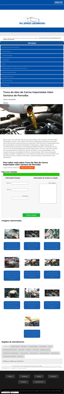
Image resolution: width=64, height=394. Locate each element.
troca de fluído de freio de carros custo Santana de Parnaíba (12, 305)
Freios (4, 64)
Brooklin (24, 346)
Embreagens (5, 59)
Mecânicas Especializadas (9, 72)
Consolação (43, 346)
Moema (28, 350)
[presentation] (17, 205)
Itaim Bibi (21, 350)
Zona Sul (20, 356)
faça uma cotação (27, 167)
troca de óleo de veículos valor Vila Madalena (32, 246)
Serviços (32, 43)
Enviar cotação (31, 215)
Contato (23, 382)
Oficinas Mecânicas (7, 80)
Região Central (44, 350)
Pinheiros (35, 350)
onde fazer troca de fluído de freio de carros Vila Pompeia (52, 246)
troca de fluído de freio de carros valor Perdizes (32, 305)
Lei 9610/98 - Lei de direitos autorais (18, 368)
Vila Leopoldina (44, 353)
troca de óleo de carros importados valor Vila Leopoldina (32, 275)
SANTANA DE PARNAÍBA (10, 353)
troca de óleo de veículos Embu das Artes (52, 275)
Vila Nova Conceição (9, 356)
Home (10, 376)
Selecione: (6, 346)
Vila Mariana (54, 353)
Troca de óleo (6, 85)
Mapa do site (39, 382)
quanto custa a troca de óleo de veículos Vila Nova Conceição (32, 334)
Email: (17, 190)
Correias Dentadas (7, 55)
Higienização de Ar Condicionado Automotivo (15, 68)
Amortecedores (6, 51)
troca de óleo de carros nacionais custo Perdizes (52, 305)
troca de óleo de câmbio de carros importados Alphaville (12, 246)
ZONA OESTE (15, 346)
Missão (39, 376)
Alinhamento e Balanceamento (11, 47)
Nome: (18, 183)
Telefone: (20, 197)
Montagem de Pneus (8, 76)
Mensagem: (47, 193)
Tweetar (5, 103)
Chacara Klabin (33, 346)
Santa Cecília (24, 353)
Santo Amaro (34, 353)
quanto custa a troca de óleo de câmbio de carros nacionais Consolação (12, 276)
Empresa (24, 376)
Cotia (49, 346)
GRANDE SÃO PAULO (9, 350)
